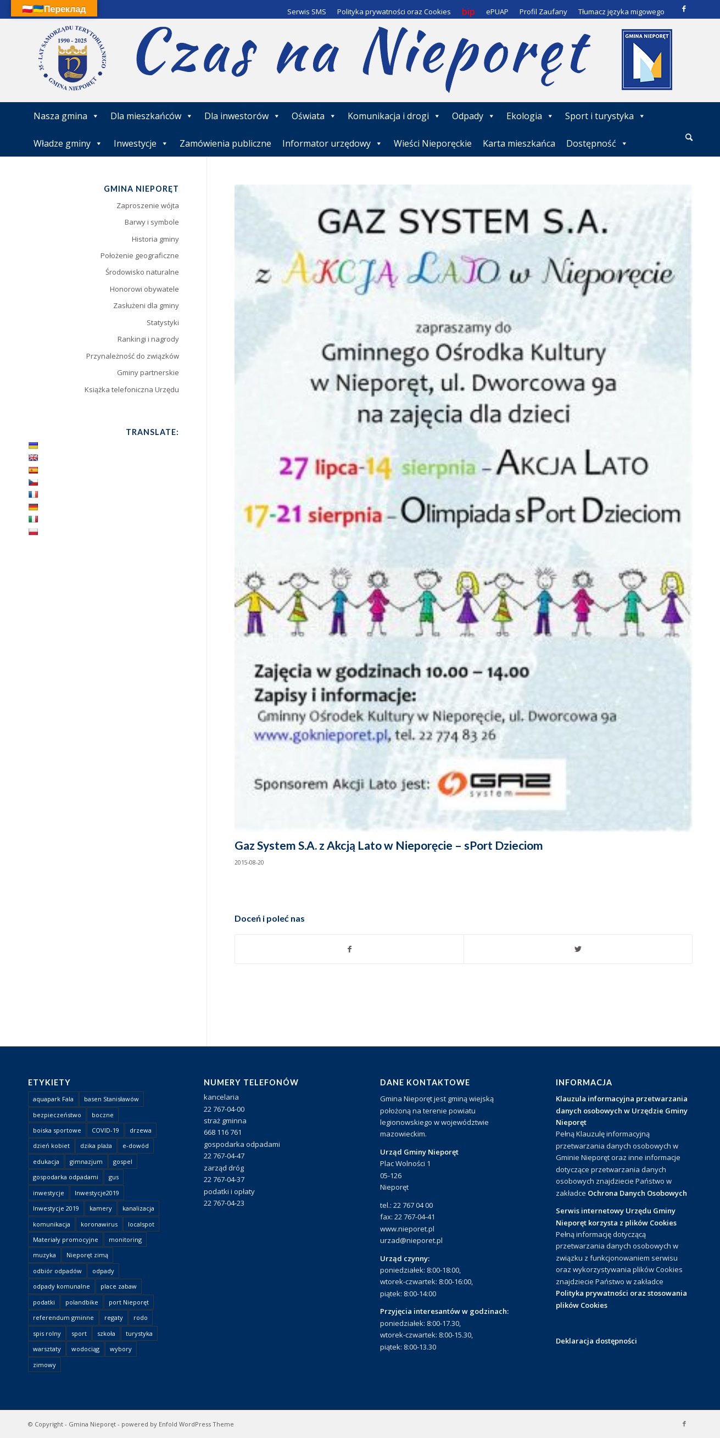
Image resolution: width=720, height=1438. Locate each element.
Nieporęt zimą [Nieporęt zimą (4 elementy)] (87, 1255)
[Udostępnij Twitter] (578, 949)
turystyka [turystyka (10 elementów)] (139, 1333)
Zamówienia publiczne (225, 143)
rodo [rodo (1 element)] (140, 1317)
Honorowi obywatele (144, 289)
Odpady (473, 116)
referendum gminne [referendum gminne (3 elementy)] (63, 1317)
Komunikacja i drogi (394, 116)
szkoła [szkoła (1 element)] (106, 1333)
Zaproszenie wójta (147, 205)
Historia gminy (155, 239)
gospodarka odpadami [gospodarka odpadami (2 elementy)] (65, 1177)
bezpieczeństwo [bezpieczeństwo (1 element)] (57, 1115)
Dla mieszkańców (151, 116)
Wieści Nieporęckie (433, 143)
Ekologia (530, 116)
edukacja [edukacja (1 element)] (46, 1161)
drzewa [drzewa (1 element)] (141, 1130)
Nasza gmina (66, 116)
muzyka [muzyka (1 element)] (44, 1255)
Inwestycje (141, 143)
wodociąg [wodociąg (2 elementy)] (85, 1349)
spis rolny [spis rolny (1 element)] (47, 1333)
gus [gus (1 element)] (114, 1177)
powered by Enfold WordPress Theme (177, 1424)
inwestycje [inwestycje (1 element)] (48, 1193)
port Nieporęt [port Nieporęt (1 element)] (129, 1302)
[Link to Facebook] (684, 8)
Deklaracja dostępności (596, 1341)
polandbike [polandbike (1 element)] (81, 1302)
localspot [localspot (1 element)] (141, 1224)
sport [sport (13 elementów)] (79, 1333)
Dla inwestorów (242, 116)
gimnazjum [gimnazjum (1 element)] (86, 1161)
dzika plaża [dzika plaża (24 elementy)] (96, 1145)
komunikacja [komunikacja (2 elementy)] (51, 1224)
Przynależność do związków (132, 356)
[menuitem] (689, 138)
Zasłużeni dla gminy (146, 305)
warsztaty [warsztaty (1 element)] (47, 1349)
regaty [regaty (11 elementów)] (113, 1317)
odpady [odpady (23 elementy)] (103, 1271)
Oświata (314, 116)
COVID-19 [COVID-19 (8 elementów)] (105, 1130)
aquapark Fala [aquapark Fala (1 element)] (53, 1099)
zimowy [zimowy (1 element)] (44, 1365)
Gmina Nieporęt (92, 1424)
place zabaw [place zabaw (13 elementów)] (119, 1286)
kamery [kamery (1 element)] (101, 1208)
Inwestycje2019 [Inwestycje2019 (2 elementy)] (97, 1193)
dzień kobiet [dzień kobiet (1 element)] (51, 1145)
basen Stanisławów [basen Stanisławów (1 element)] (111, 1099)
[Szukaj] (689, 137)
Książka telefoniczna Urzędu (132, 389)
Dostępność (597, 143)
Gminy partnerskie (148, 372)
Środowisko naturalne (142, 272)
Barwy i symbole (152, 222)
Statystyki (163, 322)
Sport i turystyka (605, 116)
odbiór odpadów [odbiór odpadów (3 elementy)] (57, 1271)
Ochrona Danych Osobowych (637, 1193)
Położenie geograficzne (140, 255)
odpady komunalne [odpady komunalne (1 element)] (61, 1286)
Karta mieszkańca (519, 143)
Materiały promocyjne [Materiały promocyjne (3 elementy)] (65, 1239)
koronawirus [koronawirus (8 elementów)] (99, 1224)
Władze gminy (68, 143)
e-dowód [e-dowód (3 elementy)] (135, 1145)
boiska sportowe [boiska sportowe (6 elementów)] (57, 1130)
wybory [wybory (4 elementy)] (121, 1349)
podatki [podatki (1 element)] (44, 1302)
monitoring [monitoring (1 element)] (125, 1239)
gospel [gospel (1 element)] (122, 1161)
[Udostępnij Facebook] (349, 949)
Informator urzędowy (332, 143)
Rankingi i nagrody (148, 339)
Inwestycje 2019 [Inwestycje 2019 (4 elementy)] (56, 1208)
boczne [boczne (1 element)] (103, 1115)
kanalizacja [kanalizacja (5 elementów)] (138, 1208)
